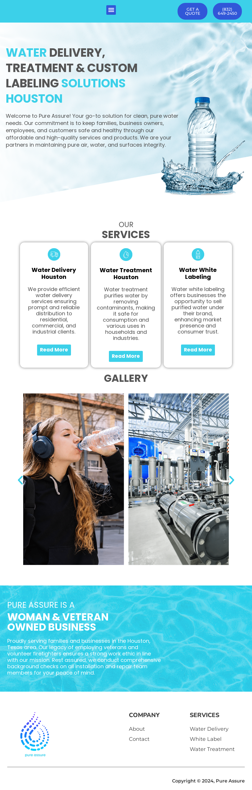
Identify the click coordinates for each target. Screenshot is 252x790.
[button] (111, 10)
